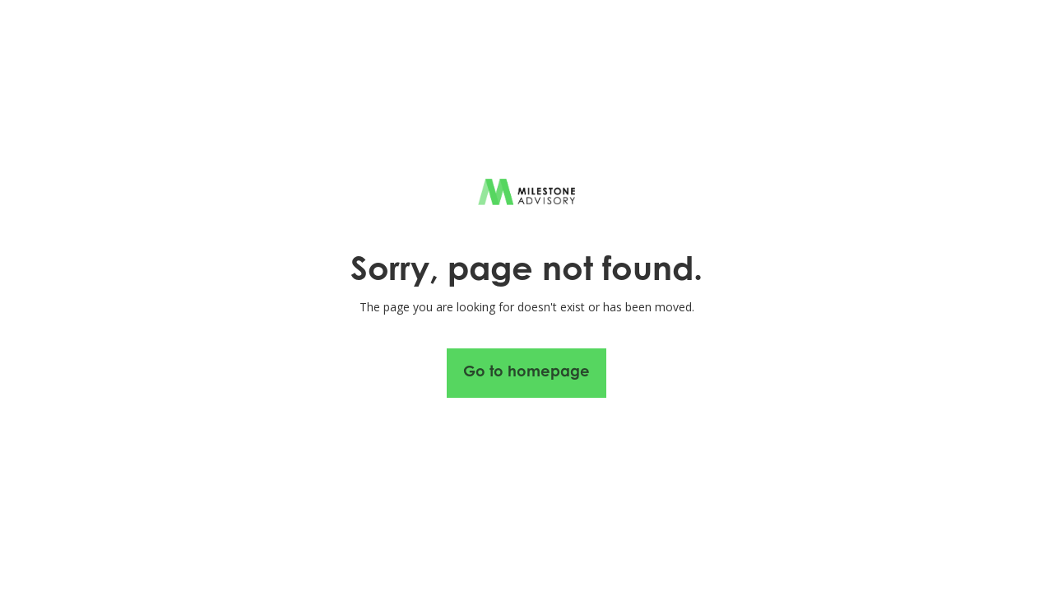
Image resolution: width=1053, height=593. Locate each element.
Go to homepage (526, 373)
